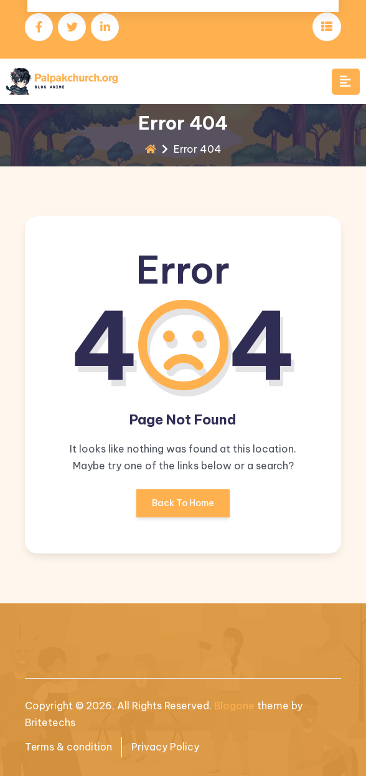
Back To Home (183, 507)
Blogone (234, 705)
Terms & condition (70, 747)
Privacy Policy (168, 747)
